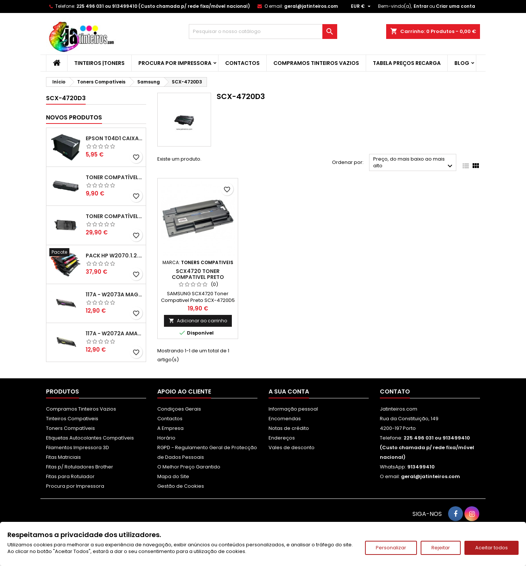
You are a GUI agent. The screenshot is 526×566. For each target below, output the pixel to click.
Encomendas (285, 418)
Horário (166, 437)
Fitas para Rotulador (70, 476)
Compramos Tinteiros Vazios (316, 63)
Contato (395, 391)
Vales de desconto (292, 447)
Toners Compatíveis (70, 428)
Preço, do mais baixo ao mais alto (413, 163)
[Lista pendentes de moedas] (361, 6)
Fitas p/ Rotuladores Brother (79, 466)
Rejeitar (440, 547)
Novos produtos (74, 117)
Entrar (421, 6)
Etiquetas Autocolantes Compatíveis (90, 437)
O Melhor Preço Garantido (188, 466)
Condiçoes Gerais (179, 408)
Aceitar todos (491, 547)
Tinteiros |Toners (99, 63)
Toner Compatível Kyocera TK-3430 (114, 216)
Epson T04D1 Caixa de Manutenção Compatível (114, 138)
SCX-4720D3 (66, 98)
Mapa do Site (173, 476)
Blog (461, 63)
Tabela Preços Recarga (407, 63)
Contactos (242, 63)
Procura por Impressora (174, 63)
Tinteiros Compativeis (72, 418)
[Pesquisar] (263, 31)
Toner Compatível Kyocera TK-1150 (114, 177)
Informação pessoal (293, 408)
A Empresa (170, 428)
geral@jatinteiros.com (311, 6)
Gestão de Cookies (180, 486)
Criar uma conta (455, 6)
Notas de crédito (289, 428)
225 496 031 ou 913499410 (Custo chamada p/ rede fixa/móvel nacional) (163, 6)
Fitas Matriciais (63, 457)
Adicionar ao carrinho (198, 320)
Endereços (282, 437)
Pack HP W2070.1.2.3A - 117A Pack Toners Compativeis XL (114, 256)
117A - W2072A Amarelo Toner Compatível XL (114, 333)
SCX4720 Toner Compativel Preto (198, 274)
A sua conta (289, 391)
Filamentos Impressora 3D (77, 447)
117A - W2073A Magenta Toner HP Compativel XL (114, 294)
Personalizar (391, 547)
